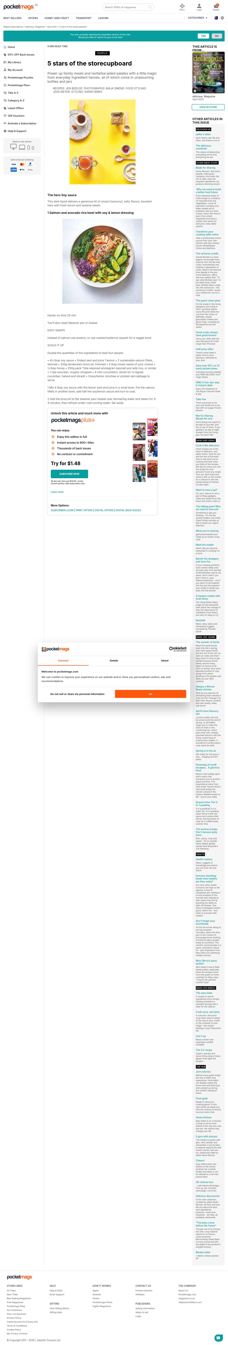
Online (95, 1298)
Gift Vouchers (14, 115)
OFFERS (33, 18)
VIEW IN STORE (208, 107)
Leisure (103, 18)
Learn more (57, 491)
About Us (183, 1290)
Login (138, 1316)
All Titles (11, 1290)
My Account (13, 69)
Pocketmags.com (187, 1294)
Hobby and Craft (57, 18)
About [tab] (165, 660)
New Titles (12, 1294)
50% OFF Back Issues (18, 54)
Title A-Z (10, 92)
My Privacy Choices (17, 1333)
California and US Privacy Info (22, 1321)
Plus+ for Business (16, 1314)
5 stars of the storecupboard (73, 26)
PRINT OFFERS (84, 510)
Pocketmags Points (102, 1302)
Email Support (57, 1294)
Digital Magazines (101, 1306)
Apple (95, 1290)
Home (9, 47)
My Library (12, 62)
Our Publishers (14, 1310)
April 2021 (52, 26)
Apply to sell (142, 1312)
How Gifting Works (59, 1308)
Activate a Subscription (19, 123)
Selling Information (145, 1308)
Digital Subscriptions (13, 26)
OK (150, 694)
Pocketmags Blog (16, 1306)
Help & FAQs (56, 1290)
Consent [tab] (63, 660)
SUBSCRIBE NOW (69, 473)
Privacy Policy (14, 1317)
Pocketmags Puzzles (18, 77)
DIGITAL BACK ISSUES (128, 510)
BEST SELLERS (12, 18)
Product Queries (144, 1290)
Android (96, 1294)
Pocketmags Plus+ (16, 85)
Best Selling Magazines (19, 1298)
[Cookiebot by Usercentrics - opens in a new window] (171, 649)
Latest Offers (13, 108)
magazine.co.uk (186, 1298)
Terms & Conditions (17, 1325)
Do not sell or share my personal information (77, 694)
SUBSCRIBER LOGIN (62, 510)
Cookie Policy (14, 1329)
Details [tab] (114, 660)
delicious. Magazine (35, 26)
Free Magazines (15, 1302)
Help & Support (14, 131)
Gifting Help (56, 1312)
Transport (83, 18)
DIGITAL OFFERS (104, 510)
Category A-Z (13, 100)
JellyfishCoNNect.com (190, 1302)
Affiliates (140, 1294)
